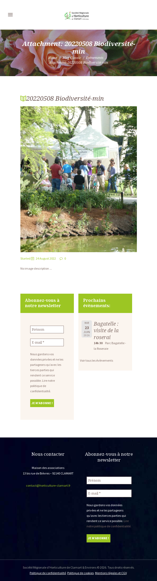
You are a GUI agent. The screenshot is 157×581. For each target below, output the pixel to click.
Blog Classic (71, 58)
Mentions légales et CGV (111, 573)
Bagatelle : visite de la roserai (106, 330)
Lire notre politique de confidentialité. (42, 386)
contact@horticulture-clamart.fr (48, 485)
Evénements (95, 58)
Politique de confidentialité (48, 573)
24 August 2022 (46, 258)
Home (52, 58)
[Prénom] (47, 329)
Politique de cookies (80, 573)
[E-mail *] (47, 342)
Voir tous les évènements (96, 360)
